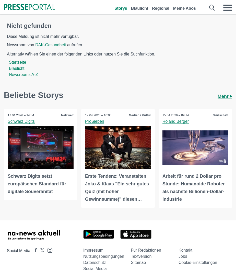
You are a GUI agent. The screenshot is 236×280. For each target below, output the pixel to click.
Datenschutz (94, 262)
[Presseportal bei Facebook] (34, 251)
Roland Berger (175, 121)
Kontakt (185, 250)
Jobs (183, 256)
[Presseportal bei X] (40, 251)
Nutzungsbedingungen (103, 256)
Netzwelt (67, 115)
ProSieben (94, 121)
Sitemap (138, 262)
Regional (160, 8)
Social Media (95, 268)
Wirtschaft (220, 115)
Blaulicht (139, 8)
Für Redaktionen (146, 250)
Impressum (93, 250)
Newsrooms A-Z (23, 74)
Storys (120, 8)
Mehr (225, 96)
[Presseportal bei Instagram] (48, 250)
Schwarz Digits (21, 121)
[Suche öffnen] (212, 7)
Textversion (141, 256)
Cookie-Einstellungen (198, 262)
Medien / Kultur (140, 115)
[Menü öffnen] (227, 7)
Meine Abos (184, 8)
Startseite (17, 62)
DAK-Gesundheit (50, 45)
